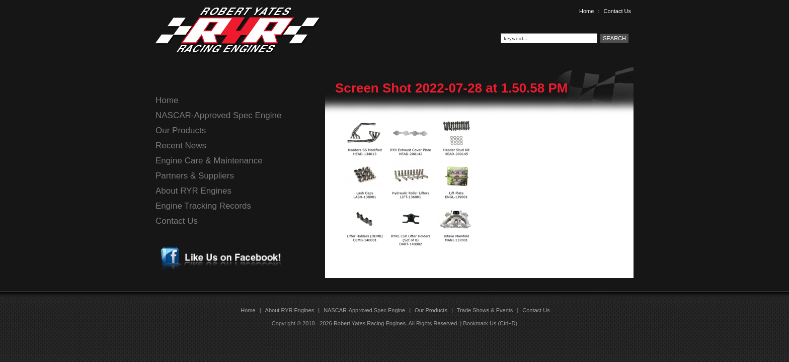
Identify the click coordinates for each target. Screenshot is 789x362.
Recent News (180, 145)
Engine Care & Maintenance (209, 160)
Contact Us (617, 11)
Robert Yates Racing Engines (370, 323)
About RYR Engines (193, 191)
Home (586, 11)
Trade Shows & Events (485, 310)
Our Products (180, 130)
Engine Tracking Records (203, 206)
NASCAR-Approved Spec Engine (218, 115)
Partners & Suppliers (194, 175)
